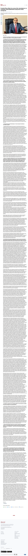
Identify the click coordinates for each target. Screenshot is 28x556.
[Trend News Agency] (3, 522)
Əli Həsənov (5, 503)
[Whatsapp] (1, 548)
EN (23, 554)
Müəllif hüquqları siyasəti (3, 543)
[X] (4, 548)
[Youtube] (6, 548)
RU (26, 554)
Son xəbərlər (2, 532)
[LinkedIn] (9, 548)
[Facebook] (3, 548)
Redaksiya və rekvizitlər (17, 533)
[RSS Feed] (11, 548)
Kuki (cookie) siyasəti (3, 544)
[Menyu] (26, 5)
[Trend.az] (3, 5)
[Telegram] (8, 548)
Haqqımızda (16, 532)
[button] (1, 16)
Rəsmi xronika (2, 533)
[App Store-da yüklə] (4, 551)
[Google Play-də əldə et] (9, 551)
